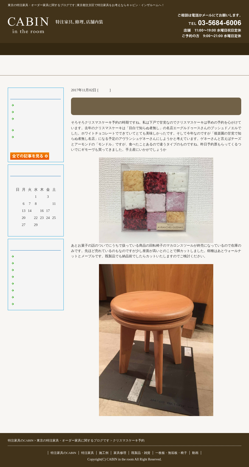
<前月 (26, 231)
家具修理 (120, 453)
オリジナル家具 (28, 290)
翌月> (45, 231)
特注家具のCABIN (63, 453)
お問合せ (171, 49)
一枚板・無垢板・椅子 (171, 453)
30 (42, 225)
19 (17, 218)
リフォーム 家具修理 (32, 263)
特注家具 (78, 49)
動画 (195, 453)
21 (30, 218)
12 (17, 211)
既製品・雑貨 (26, 270)
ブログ (218, 49)
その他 (103, 90)
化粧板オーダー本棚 (31, 130)
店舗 (18, 276)
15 (36, 211)
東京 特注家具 (26, 256)
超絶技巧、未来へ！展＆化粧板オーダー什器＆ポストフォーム (37, 141)
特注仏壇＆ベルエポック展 (37, 105)
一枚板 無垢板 (28, 297)
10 (48, 204)
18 (54, 211)
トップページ (31, 49)
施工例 (124, 49)
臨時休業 (22, 304)
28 (30, 225)
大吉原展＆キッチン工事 (35, 112)
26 (17, 225)
